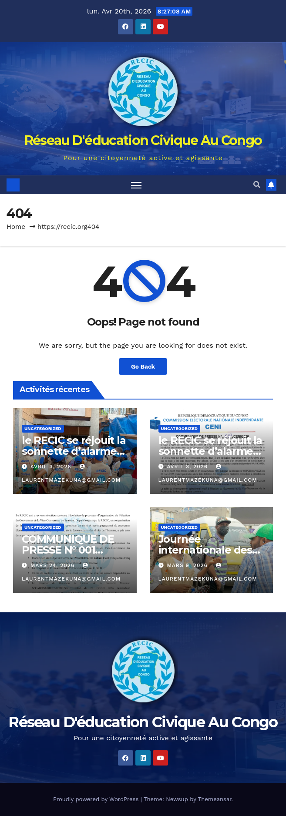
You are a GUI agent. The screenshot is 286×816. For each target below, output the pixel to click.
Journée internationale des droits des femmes (206, 550)
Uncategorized (42, 428)
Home (16, 227)
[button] (256, 185)
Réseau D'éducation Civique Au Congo (143, 140)
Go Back (143, 366)
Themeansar (215, 799)
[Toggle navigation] (136, 184)
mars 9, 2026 (188, 565)
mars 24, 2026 (53, 565)
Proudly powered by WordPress (97, 799)
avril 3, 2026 (52, 466)
